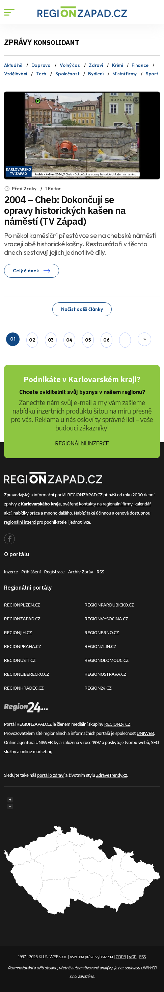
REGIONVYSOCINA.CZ (106, 618)
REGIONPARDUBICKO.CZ (109, 604)
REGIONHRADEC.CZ (24, 688)
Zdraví (96, 65)
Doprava (41, 65)
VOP (133, 956)
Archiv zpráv (80, 571)
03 (51, 340)
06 (106, 340)
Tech (41, 74)
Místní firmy (124, 74)
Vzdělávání (15, 74)
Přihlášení (31, 571)
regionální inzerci (20, 522)
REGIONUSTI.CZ (19, 660)
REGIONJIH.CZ (18, 632)
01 (12, 339)
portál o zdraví (50, 775)
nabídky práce (26, 513)
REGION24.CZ (98, 688)
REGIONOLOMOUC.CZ (107, 660)
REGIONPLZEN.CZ (22, 604)
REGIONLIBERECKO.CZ (26, 674)
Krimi (117, 65)
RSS (100, 571)
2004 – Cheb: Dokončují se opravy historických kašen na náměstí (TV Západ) (65, 210)
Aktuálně (13, 65)
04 (69, 340)
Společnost (67, 74)
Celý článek (31, 271)
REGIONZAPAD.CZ (22, 618)
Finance (140, 65)
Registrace (54, 571)
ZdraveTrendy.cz (111, 775)
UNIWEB (145, 733)
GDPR (121, 956)
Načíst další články (82, 309)
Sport (152, 74)
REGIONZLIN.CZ (100, 646)
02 (32, 340)
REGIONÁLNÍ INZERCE (82, 443)
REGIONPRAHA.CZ (22, 646)
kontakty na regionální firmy (105, 503)
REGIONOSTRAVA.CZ (106, 674)
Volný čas (70, 65)
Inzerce (11, 571)
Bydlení (95, 74)
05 (87, 340)
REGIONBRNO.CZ (102, 632)
